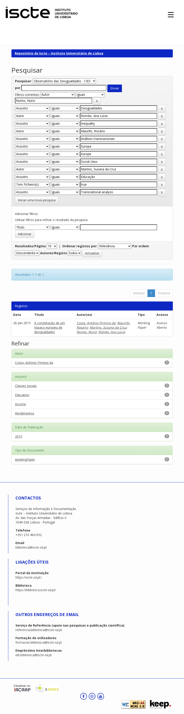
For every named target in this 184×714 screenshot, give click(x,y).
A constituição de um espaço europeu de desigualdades (49, 327)
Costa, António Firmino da (96, 323)
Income (20, 404)
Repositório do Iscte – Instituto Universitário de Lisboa (59, 53)
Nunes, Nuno (87, 332)
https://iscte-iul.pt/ (28, 577)
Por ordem (140, 246)
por (17, 88)
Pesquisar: (23, 81)
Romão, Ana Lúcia (111, 332)
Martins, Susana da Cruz (108, 327)
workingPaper (25, 459)
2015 (18, 436)
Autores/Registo (53, 253)
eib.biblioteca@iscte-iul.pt (33, 655)
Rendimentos (24, 413)
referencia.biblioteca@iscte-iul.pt (38, 630)
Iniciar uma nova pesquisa (37, 200)
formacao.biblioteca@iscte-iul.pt (38, 642)
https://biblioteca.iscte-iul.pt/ (35, 590)
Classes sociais (26, 386)
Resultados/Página (30, 246)
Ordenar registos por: (79, 246)
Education (22, 395)
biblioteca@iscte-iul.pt (31, 547)
